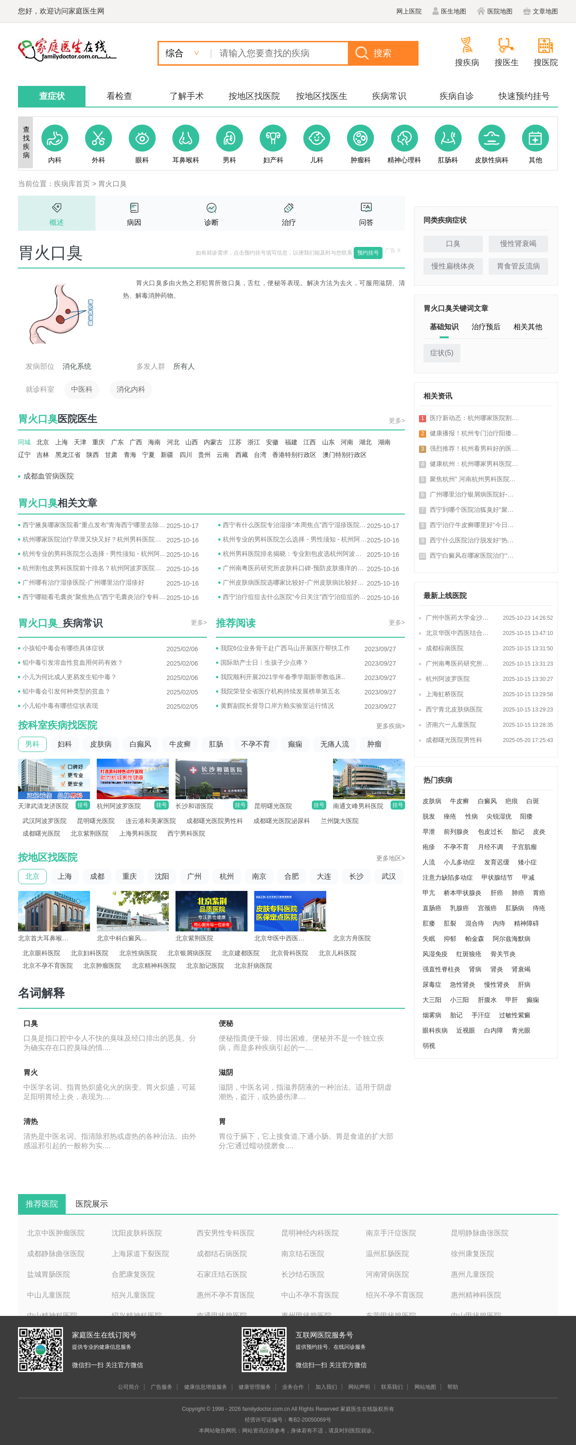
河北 (173, 442)
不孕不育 (255, 744)
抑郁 (450, 938)
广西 (136, 442)
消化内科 (131, 389)
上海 (61, 442)
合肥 (291, 876)
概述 (57, 222)
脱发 (429, 816)
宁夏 (148, 454)
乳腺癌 (459, 908)
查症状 (52, 96)
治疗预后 (486, 327)
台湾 (260, 454)
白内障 (493, 1030)
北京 (42, 442)
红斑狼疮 (469, 953)
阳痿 (526, 816)
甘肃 (111, 454)
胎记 (518, 831)
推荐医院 (42, 1203)
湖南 (384, 442)
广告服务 (161, 1387)
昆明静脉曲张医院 (479, 1233)
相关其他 (527, 327)
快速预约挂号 (524, 96)
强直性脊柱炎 (441, 969)
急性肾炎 (462, 984)
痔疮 (539, 908)
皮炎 (539, 831)
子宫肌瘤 (524, 846)
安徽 (272, 442)
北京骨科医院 (289, 953)
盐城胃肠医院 (48, 1274)
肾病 (475, 969)
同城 (24, 442)
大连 (324, 876)
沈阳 (162, 876)
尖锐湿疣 (499, 816)
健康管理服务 (254, 1387)
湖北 (365, 442)
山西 (191, 442)
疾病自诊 (457, 96)
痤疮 (450, 816)
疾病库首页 (72, 184)
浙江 (254, 442)
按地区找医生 (321, 96)
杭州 (227, 876)
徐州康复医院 (472, 1253)
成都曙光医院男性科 (214, 820)
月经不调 (490, 846)
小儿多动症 (459, 862)
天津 (80, 442)
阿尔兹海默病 (512, 938)
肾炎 (496, 969)
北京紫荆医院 (89, 833)
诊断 (211, 222)
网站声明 (359, 1387)
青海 (130, 454)
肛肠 (216, 744)
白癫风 (140, 744)
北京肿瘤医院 (102, 965)
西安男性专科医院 (225, 1233)
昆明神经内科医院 (310, 1233)
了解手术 (187, 96)
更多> (397, 420)
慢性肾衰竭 (518, 243)
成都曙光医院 (41, 833)
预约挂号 (368, 253)
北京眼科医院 (41, 953)
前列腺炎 (456, 831)
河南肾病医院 (387, 1274)
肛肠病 (514, 908)
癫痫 (295, 744)
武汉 (389, 876)
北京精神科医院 (154, 965)
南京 (259, 876)
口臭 (453, 243)
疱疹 (429, 846)
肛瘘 (429, 923)
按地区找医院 (254, 96)
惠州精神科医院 (476, 1295)
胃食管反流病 (518, 266)
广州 (194, 876)
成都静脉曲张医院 (56, 1253)
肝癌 (496, 892)
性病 (471, 816)
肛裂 (450, 923)
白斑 (532, 801)
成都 (97, 876)
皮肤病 (101, 744)
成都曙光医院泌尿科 (281, 820)
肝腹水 (487, 999)
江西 (309, 442)
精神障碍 (526, 923)
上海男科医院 (138, 833)
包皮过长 (490, 831)
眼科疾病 (435, 1030)
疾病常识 (389, 96)
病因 (134, 222)
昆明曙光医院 (96, 820)
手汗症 (481, 1015)
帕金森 (474, 938)
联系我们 (392, 1387)
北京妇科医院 (89, 953)
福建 (291, 442)
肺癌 (518, 892)
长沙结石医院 (302, 1274)
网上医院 (409, 11)
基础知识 (444, 327)
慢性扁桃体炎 (453, 266)
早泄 (429, 831)
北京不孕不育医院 (47, 965)
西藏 (241, 454)
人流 (429, 862)
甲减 (528, 877)
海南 (154, 442)
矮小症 (527, 862)
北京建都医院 (241, 953)
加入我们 (326, 1387)
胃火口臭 (112, 184)
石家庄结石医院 (222, 1274)
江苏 (235, 442)
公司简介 (129, 1387)
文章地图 (540, 11)
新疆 (167, 454)
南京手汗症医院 (391, 1233)
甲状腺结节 (497, 877)
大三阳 (432, 999)
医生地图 (449, 11)
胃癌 (539, 892)
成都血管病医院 (48, 476)
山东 (328, 442)
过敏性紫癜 (515, 1015)
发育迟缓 (496, 862)
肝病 (524, 984)
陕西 (92, 454)
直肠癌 (432, 908)
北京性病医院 (138, 953)
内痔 (499, 923)
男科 (32, 744)
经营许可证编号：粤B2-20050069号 (288, 1420)
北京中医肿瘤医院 (56, 1233)
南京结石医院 (302, 1253)
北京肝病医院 (253, 965)
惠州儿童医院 (472, 1274)
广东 (117, 442)
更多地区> (390, 858)
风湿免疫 (435, 953)
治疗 (289, 222)
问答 (366, 222)
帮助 (452, 1387)
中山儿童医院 (48, 1295)
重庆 (98, 442)
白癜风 (487, 801)
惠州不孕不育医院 (225, 1295)
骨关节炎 (503, 953)
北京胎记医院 (205, 965)
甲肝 (511, 999)
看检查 (119, 96)
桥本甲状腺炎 (463, 892)
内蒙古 (213, 442)
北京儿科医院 (337, 953)
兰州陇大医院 (340, 820)
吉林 (42, 454)
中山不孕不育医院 (310, 1295)
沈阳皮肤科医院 (137, 1233)
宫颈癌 (487, 908)
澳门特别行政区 (345, 454)
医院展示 (92, 1203)
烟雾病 (432, 1015)
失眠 (429, 938)
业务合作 (293, 1387)
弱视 (429, 1045)
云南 (222, 454)
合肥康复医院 (133, 1274)
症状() (442, 353)
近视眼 (465, 1030)
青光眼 (521, 1030)
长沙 (356, 876)
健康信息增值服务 (205, 1387)
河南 (347, 442)
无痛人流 (334, 744)
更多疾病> (390, 725)
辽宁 (24, 454)
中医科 (82, 389)
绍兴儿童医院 (133, 1295)
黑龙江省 (68, 454)
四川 (186, 454)
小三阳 (459, 999)
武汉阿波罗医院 (44, 820)
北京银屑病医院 (189, 953)
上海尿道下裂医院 (140, 1253)
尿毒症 (432, 984)
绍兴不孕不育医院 (394, 1295)
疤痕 (511, 801)
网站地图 (425, 1387)
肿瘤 (374, 744)
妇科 (65, 744)
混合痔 (474, 923)
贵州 (204, 454)
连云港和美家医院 (151, 820)
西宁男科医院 (186, 833)
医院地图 (495, 11)
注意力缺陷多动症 (448, 877)
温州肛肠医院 (387, 1253)
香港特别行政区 (294, 454)
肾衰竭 (521, 969)
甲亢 (429, 892)
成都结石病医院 (222, 1253)
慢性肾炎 (496, 984)
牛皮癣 (180, 744)
